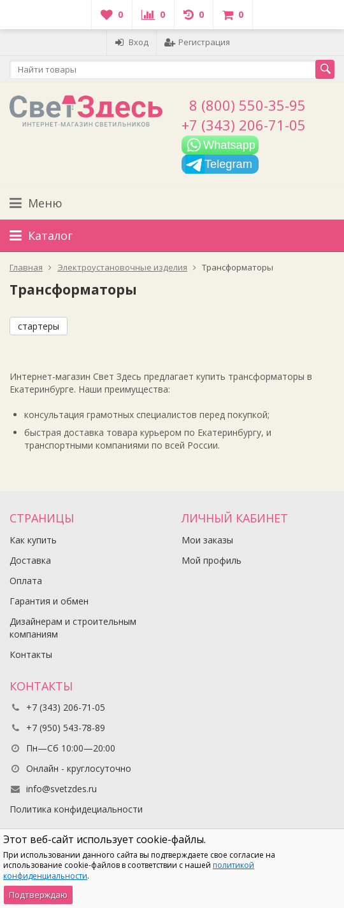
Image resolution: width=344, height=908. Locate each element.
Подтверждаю (38, 894)
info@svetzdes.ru (61, 789)
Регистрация (197, 42)
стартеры (38, 326)
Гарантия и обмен (49, 601)
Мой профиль (211, 560)
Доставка (30, 560)
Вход (131, 42)
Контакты (31, 654)
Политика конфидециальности (76, 809)
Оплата (26, 581)
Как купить (33, 540)
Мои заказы (207, 540)
